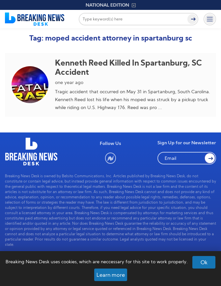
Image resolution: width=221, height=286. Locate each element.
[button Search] (209, 158)
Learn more (111, 275)
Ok (204, 262)
